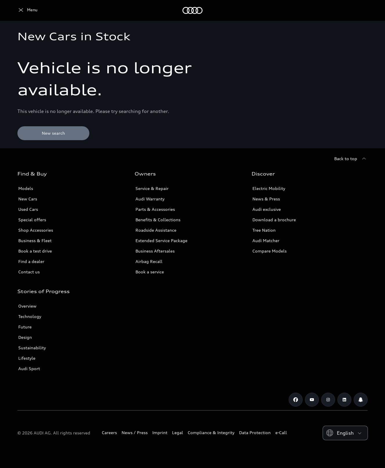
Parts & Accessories (155, 209)
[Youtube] (312, 400)
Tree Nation (264, 230)
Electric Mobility (268, 188)
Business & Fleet (35, 240)
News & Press (266, 198)
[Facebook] (296, 400)
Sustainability (32, 347)
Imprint (159, 432)
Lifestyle (26, 358)
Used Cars (28, 209)
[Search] (361, 10)
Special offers (32, 219)
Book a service (149, 271)
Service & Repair (152, 188)
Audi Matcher (265, 240)
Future (25, 326)
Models (25, 188)
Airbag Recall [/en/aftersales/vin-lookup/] (148, 261)
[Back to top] (351, 158)
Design (25, 337)
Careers (109, 432)
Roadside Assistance (155, 230)
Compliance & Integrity (211, 432)
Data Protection (255, 432)
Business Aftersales (155, 250)
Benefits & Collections (157, 219)
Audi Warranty (150, 198)
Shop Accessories (35, 230)
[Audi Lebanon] (27, 10)
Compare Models (269, 250)
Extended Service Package (161, 240)
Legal (177, 432)
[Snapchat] (361, 400)
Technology (29, 316)
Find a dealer (31, 261)
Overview (27, 306)
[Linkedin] (344, 400)
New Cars (27, 198)
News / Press (135, 432)
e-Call (281, 432)
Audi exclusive (266, 209)
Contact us (29, 271)
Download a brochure (274, 219)
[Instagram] (328, 400)
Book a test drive (35, 250)
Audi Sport (29, 368)
